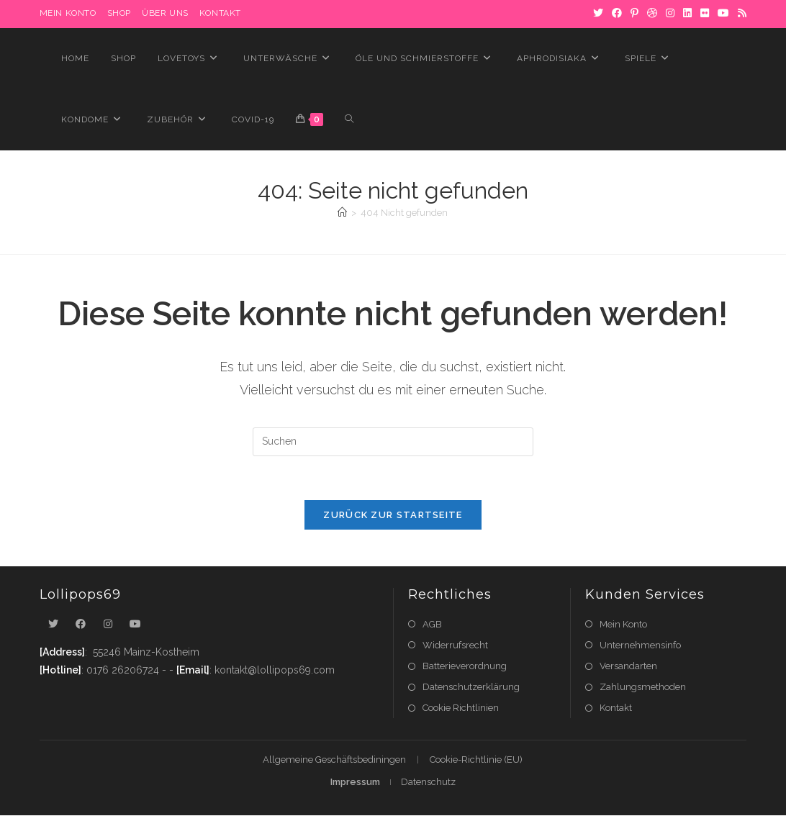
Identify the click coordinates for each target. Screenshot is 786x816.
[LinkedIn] (687, 13)
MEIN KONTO (68, 13)
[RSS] (739, 13)
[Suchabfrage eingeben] (393, 441)
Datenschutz (428, 782)
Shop (119, 13)
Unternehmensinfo (640, 645)
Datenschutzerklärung (471, 686)
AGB (432, 624)
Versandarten (628, 666)
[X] (598, 13)
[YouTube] (723, 13)
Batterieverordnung (465, 666)
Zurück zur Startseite (392, 514)
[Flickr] (704, 13)
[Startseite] (342, 212)
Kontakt (220, 13)
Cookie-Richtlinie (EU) (476, 760)
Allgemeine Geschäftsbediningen (334, 760)
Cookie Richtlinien (461, 707)
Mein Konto (623, 624)
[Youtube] (135, 624)
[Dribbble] (652, 13)
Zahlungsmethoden (643, 686)
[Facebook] (616, 13)
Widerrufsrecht (455, 645)
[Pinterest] (634, 13)
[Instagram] (670, 13)
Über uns (165, 13)
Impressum (355, 782)
